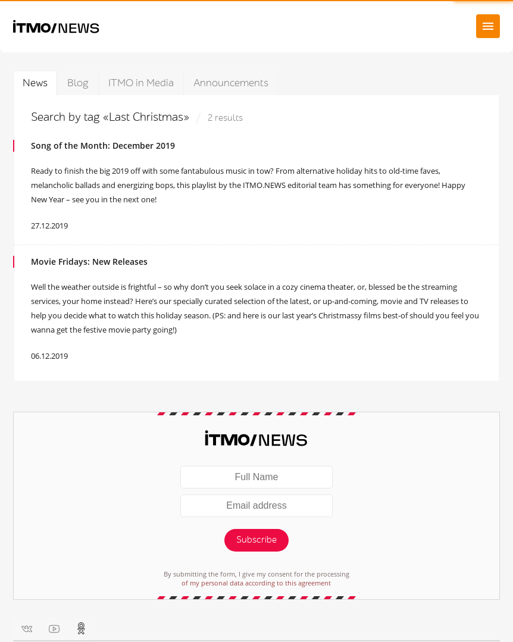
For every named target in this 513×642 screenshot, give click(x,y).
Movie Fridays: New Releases (89, 261)
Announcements (230, 83)
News (35, 83)
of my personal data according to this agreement (256, 582)
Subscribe (256, 540)
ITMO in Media (141, 83)
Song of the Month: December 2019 (103, 145)
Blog (78, 83)
